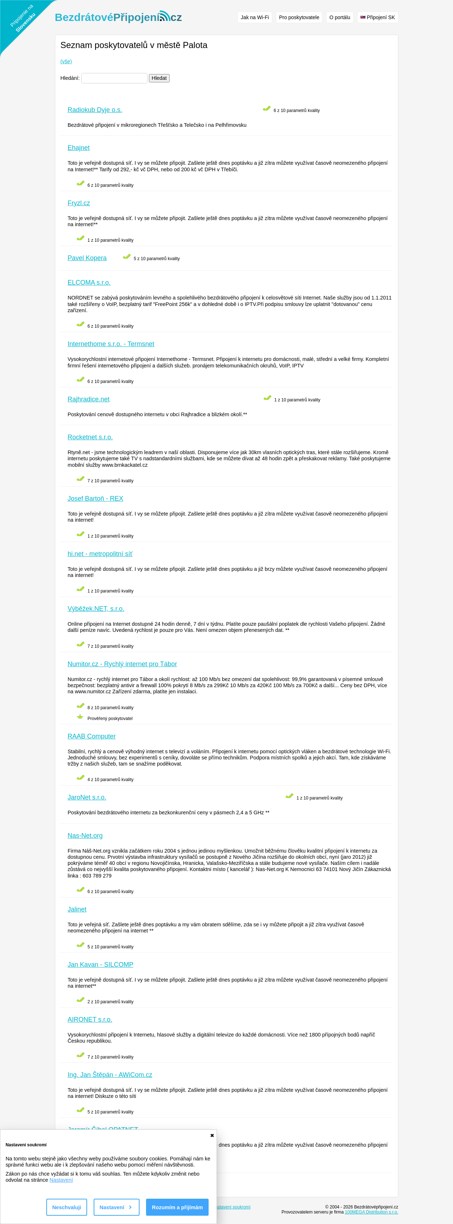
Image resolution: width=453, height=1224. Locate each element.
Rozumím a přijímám (177, 1207)
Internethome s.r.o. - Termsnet (111, 344)
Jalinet (77, 909)
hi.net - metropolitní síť (100, 553)
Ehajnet (79, 147)
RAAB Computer (92, 736)
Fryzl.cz (79, 203)
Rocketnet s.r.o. (90, 437)
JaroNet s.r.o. (87, 797)
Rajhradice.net (89, 399)
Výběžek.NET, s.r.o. (96, 608)
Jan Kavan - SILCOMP (100, 964)
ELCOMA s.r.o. (89, 282)
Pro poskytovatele (299, 17)
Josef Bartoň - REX (95, 498)
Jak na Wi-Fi (255, 17)
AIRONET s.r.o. (90, 1019)
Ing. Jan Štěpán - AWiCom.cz (110, 1074)
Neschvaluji (66, 1207)
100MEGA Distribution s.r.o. (371, 1212)
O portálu (339, 17)
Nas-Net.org (85, 835)
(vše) (66, 61)
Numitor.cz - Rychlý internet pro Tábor (122, 664)
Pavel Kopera (87, 258)
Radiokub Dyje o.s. (95, 109)
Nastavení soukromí (231, 1207)
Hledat (159, 78)
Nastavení (61, 1180)
